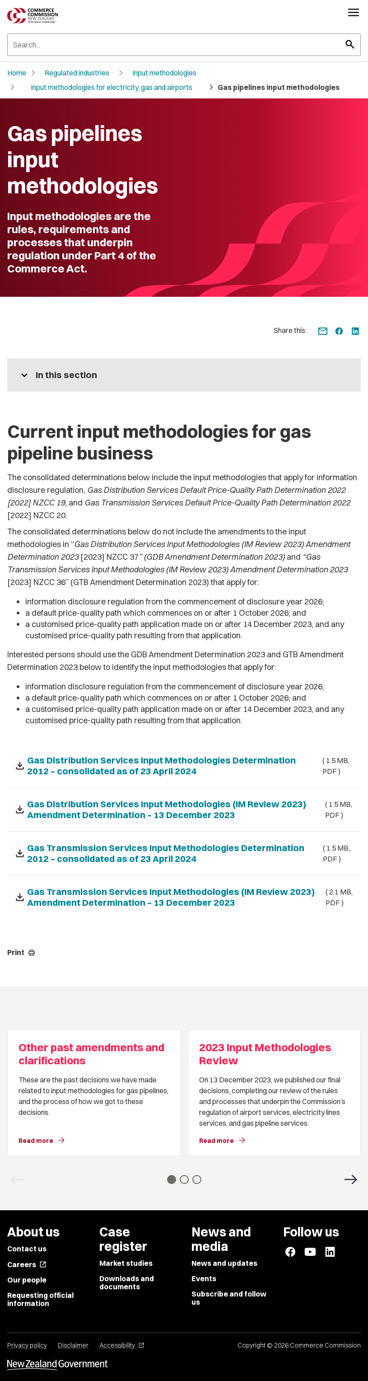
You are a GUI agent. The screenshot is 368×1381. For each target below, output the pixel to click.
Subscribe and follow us (228, 1297)
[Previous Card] (17, 1179)
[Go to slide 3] (196, 1179)
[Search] (184, 44)
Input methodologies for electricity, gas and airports (111, 87)
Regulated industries (77, 72)
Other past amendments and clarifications (91, 1054)
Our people (27, 1279)
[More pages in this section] (184, 375)
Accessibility (121, 1345)
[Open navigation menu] (353, 12)
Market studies (126, 1263)
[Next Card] (351, 1179)
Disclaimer (73, 1345)
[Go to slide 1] (171, 1179)
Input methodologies (164, 72)
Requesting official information (40, 1299)
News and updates (224, 1263)
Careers (27, 1264)
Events (203, 1278)
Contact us (27, 1248)
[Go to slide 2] (184, 1179)
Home (16, 72)
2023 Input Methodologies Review (265, 1054)
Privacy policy (27, 1345)
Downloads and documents (126, 1282)
